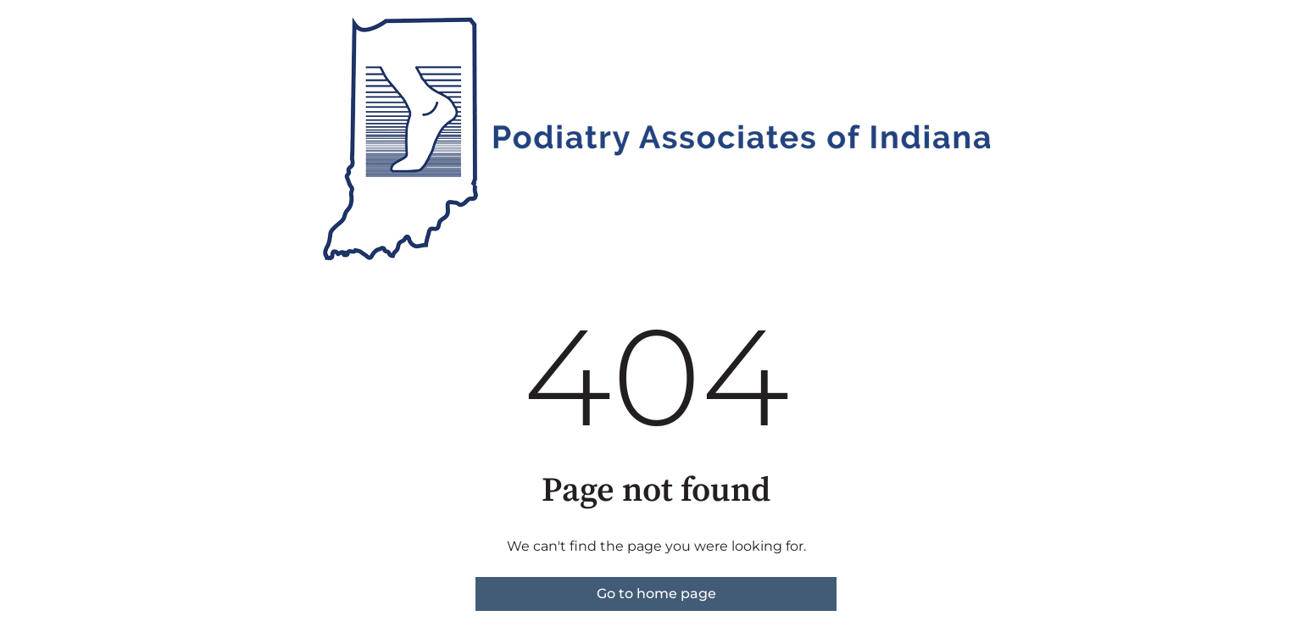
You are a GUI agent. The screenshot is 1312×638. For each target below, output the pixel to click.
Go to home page (656, 593)
